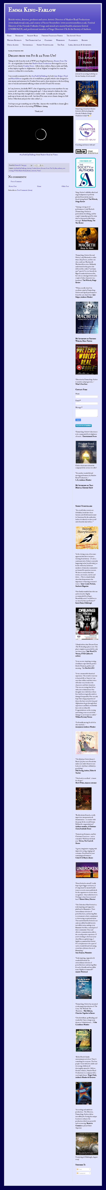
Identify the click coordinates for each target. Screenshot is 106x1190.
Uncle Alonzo (13, 45)
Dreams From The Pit (47, 168)
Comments (81, 1173)
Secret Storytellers (45, 45)
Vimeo (55, 155)
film (56, 168)
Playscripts (73, 40)
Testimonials (27, 45)
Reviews (85, 40)
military (60, 168)
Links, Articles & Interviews (79, 45)
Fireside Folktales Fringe (52, 35)
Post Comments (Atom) (24, 190)
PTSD (16, 171)
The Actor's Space (74, 35)
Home (9, 35)
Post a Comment (16, 182)
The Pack (60, 45)
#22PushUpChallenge (39, 76)
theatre (29, 171)
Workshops (60, 40)
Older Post (65, 186)
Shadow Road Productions (41, 63)
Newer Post (13, 186)
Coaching (48, 40)
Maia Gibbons (16, 78)
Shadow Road (32, 35)
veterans (33, 171)
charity (29, 168)
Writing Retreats (14, 40)
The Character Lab (33, 40)
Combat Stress (28, 66)
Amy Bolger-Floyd (61, 76)
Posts (79, 1169)
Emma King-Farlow (32, 10)
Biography (19, 35)
